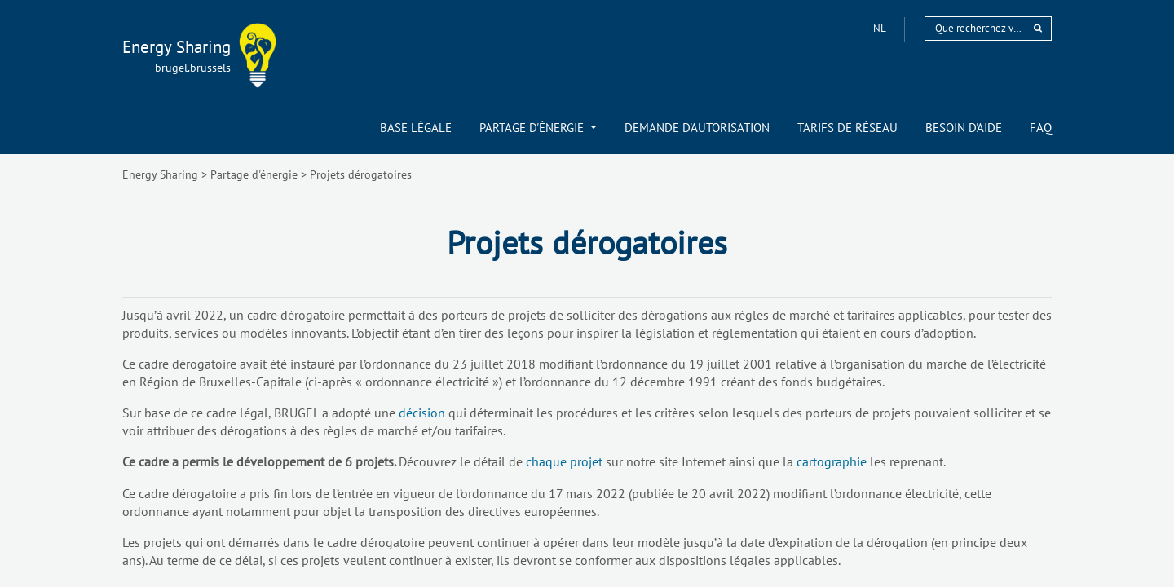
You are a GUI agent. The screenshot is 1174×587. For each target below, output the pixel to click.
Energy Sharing (160, 174)
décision (422, 412)
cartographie (833, 461)
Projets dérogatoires (361, 174)
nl (880, 28)
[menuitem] (416, 127)
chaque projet (564, 461)
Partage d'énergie (254, 174)
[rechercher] (1038, 28)
